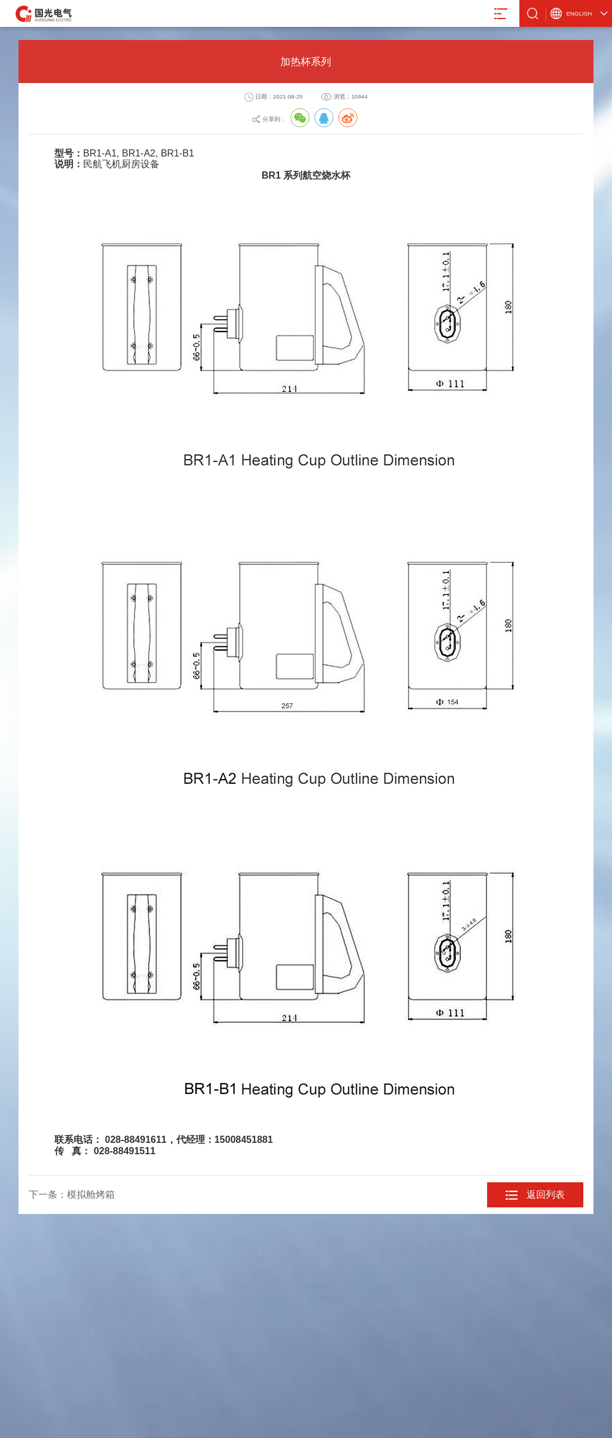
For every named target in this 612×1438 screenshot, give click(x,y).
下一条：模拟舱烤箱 (72, 1194)
